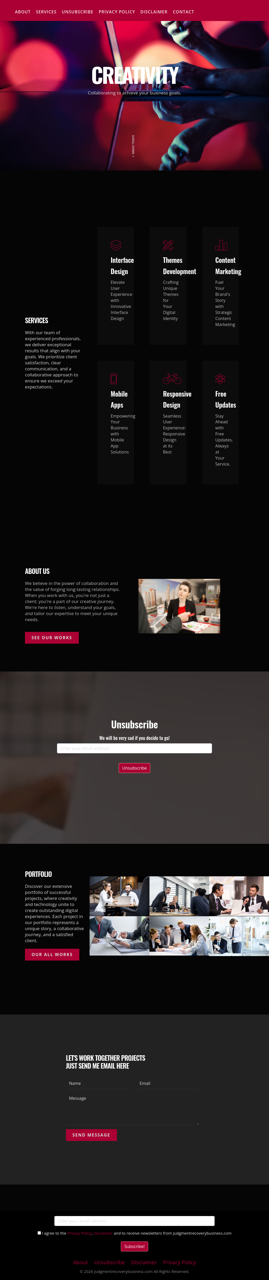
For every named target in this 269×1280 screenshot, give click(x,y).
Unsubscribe (77, 12)
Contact (183, 12)
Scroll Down (133, 146)
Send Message (91, 1135)
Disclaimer (154, 12)
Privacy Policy (117, 12)
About (23, 12)
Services (46, 12)
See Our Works (52, 638)
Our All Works (52, 955)
